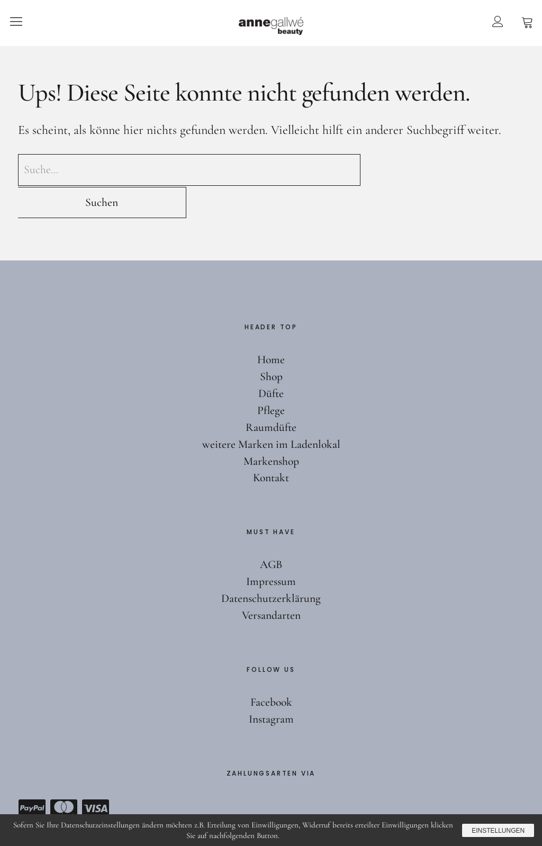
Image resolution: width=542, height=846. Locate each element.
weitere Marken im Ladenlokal (271, 412)
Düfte (271, 361)
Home (271, 327)
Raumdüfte (271, 395)
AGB (271, 532)
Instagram (271, 687)
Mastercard (63, 776)
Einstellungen (496, 830)
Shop (271, 344)
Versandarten (271, 583)
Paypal (32, 776)
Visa (95, 776)
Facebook (271, 670)
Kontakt (271, 446)
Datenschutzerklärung (271, 566)
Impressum (271, 549)
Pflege (271, 378)
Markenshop (271, 429)
